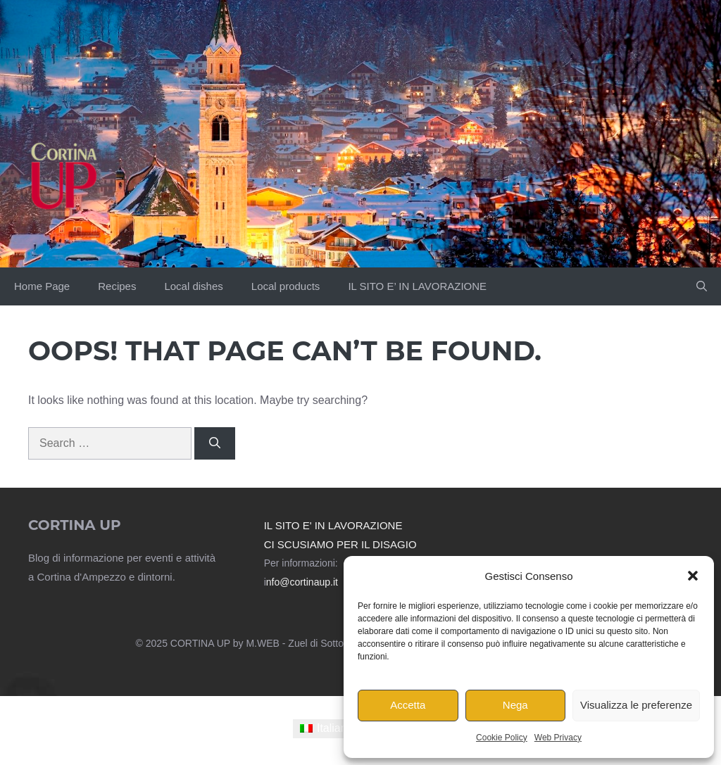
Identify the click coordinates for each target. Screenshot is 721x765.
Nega (515, 705)
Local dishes (193, 286)
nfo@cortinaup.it (302, 582)
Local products (285, 286)
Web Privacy (558, 737)
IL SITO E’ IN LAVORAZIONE (417, 286)
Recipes (117, 286)
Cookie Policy (501, 737)
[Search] (214, 443)
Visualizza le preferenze (636, 705)
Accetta (407, 705)
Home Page (42, 286)
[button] (693, 576)
